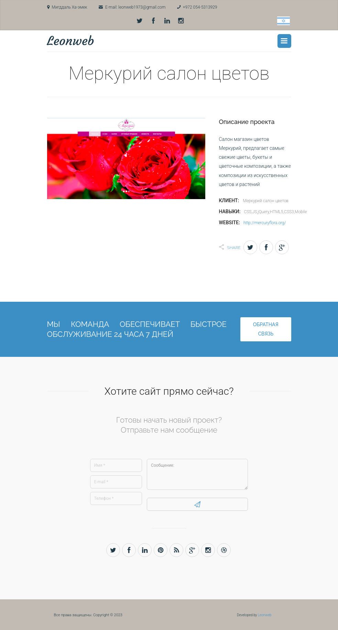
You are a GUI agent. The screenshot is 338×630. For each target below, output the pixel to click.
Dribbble (224, 549)
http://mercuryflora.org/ (264, 221)
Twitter (139, 21)
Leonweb (70, 40)
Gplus (282, 246)
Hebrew (283, 21)
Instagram (181, 21)
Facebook (153, 21)
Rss (176, 549)
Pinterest (160, 549)
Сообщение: (197, 473)
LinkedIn (167, 21)
